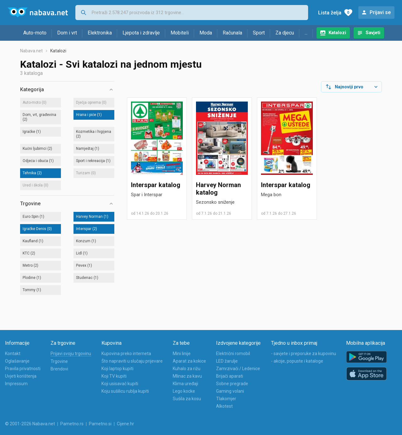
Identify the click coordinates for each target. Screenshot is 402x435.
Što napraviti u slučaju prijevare (132, 361)
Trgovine (59, 361)
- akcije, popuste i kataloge (297, 361)
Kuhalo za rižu (186, 368)
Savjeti (373, 32)
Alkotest (224, 406)
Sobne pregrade (232, 383)
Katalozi (337, 32)
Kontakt (12, 353)
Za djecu (284, 33)
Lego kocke (184, 391)
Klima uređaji (185, 383)
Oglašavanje (17, 361)
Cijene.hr (125, 423)
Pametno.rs (72, 423)
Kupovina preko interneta (126, 353)
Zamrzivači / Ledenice (238, 368)
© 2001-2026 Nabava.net (30, 423)
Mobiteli (180, 33)
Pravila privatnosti (23, 368)
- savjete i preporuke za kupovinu (303, 353)
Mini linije (182, 353)
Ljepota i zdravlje (141, 33)
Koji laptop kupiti (117, 368)
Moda (205, 33)
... (306, 33)
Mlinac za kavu (187, 376)
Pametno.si (100, 423)
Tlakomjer (226, 398)
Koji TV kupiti (114, 376)
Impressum (16, 383)
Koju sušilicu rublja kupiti (125, 391)
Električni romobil (233, 353)
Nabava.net (31, 50)
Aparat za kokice (189, 361)
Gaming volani (230, 391)
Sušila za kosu (187, 398)
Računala (232, 33)
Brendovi (59, 368)
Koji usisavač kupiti (119, 383)
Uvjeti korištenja (20, 376)
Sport (259, 33)
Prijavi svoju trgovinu (71, 353)
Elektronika (100, 33)
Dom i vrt (67, 33)
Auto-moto (34, 33)
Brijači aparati (229, 376)
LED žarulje (227, 361)
